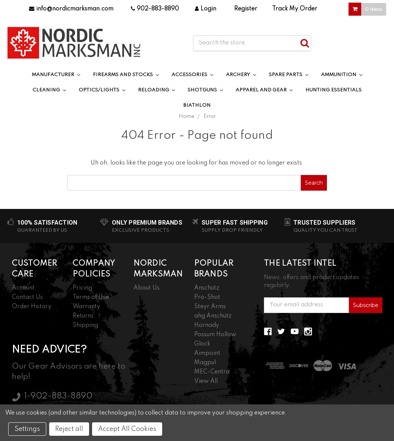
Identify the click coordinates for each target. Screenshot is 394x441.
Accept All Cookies (127, 429)
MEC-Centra (212, 372)
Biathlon (197, 105)
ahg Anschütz (212, 316)
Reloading (156, 90)
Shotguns (205, 90)
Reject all (69, 429)
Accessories (192, 74)
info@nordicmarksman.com (71, 9)
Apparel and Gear (264, 90)
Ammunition (341, 74)
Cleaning (49, 90)
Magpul (205, 363)
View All (206, 381)
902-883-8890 (155, 9)
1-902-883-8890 (58, 396)
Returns (83, 316)
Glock (202, 344)
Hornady (206, 325)
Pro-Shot (207, 297)
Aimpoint (207, 353)
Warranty (86, 307)
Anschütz (206, 288)
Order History (31, 307)
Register (245, 9)
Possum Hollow (215, 335)
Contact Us (27, 297)
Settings (27, 429)
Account (23, 288)
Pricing (82, 288)
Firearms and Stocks (126, 74)
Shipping (85, 325)
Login (205, 9)
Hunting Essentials (333, 90)
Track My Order (294, 9)
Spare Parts (288, 74)
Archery (241, 74)
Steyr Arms (210, 307)
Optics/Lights (102, 90)
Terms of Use (91, 297)
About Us (146, 288)
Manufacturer (56, 74)
